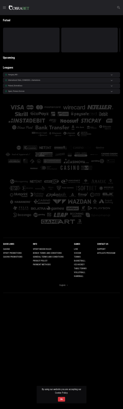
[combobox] (61, 285)
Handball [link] (78, 276)
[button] (61, 74)
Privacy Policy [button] (40, 261)
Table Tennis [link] (80, 268)
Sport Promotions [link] (12, 253)
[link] (19, 7)
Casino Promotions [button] (12, 257)
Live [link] (76, 249)
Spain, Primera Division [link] (16, 91)
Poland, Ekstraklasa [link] (15, 86)
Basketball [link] (79, 261)
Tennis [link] (77, 257)
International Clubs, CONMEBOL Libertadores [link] (24, 80)
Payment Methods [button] (42, 264)
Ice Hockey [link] (79, 264)
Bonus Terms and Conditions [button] (47, 253)
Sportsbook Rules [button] (42, 249)
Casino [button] (6, 249)
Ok (61, 399)
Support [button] (101, 249)
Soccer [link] (77, 253)
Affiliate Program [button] (106, 253)
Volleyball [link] (79, 272)
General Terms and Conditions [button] (48, 257)
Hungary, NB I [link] (13, 75)
